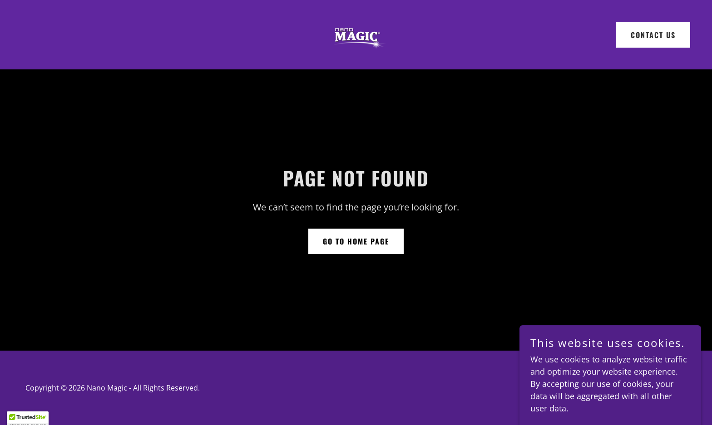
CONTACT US (653, 34)
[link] (356, 33)
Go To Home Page (356, 241)
